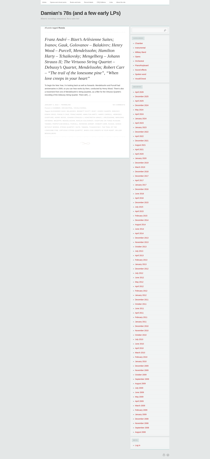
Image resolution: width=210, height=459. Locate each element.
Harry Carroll (105, 114)
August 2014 (140, 224)
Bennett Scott (84, 111)
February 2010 (141, 357)
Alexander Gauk (58, 111)
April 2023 (139, 123)
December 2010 (142, 326)
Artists (44, 2)
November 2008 (142, 423)
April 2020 (139, 154)
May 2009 (139, 397)
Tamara (84, 127)
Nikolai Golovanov (84, 121)
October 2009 (141, 375)
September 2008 (142, 428)
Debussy (116, 111)
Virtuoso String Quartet (71, 130)
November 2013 (142, 242)
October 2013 (141, 247)
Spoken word (140, 74)
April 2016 (139, 198)
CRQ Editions (101, 2)
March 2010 (140, 353)
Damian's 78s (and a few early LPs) (81, 13)
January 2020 (141, 158)
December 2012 (142, 269)
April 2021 (139, 149)
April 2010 (139, 348)
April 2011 (139, 313)
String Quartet (67, 127)
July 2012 (139, 273)
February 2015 (141, 216)
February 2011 (141, 317)
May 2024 (139, 110)
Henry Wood (60, 117)
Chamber (56, 108)
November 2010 (142, 330)
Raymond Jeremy (86, 124)
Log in (137, 445)
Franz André (76, 114)
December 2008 (142, 419)
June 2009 (139, 392)
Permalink (66, 105)
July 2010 (139, 339)
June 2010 (139, 344)
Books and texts (75, 2)
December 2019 (142, 163)
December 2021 (142, 141)
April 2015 (139, 211)
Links (111, 2)
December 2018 (142, 171)
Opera (137, 57)
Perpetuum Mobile (60, 124)
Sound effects (141, 70)
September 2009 (142, 379)
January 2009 (141, 414)
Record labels (88, 2)
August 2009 (140, 383)
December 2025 (142, 96)
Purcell (74, 124)
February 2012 (141, 291)
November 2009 (142, 370)
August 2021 (140, 145)
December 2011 (142, 300)
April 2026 (139, 92)
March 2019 (140, 167)
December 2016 (142, 189)
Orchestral (67, 108)
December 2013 (142, 238)
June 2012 (139, 277)
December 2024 (142, 105)
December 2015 (142, 202)
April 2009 (139, 401)
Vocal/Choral (80, 108)
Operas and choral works (58, 2)
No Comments (119, 105)
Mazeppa (57, 121)
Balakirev (71, 111)
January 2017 (141, 185)
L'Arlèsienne (108, 117)
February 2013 (141, 260)
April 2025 (139, 101)
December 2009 (142, 366)
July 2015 (139, 207)
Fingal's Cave (63, 114)
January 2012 (141, 295)
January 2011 (141, 322)
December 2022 (142, 132)
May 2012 (139, 282)
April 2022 (139, 136)
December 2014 (142, 220)
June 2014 (139, 229)
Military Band (140, 52)
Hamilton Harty (90, 114)
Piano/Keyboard (142, 65)
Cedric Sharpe (104, 111)
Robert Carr (101, 124)
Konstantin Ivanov (93, 117)
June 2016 (139, 194)
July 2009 (139, 388)
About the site (120, 2)
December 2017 (142, 176)
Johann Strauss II (75, 117)
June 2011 (139, 308)
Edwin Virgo (50, 114)
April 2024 (139, 114)
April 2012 (139, 286)
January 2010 (141, 361)
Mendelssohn (69, 121)
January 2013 (141, 264)
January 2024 (141, 118)
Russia (111, 124)
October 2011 (141, 304)
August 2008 (140, 432)
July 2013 (139, 251)
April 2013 (139, 255)
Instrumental (140, 48)
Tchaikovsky (95, 127)
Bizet (94, 111)
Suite (78, 127)
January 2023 (141, 127)
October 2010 (141, 335)
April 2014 (139, 233)
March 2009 (140, 406)
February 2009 (141, 410)
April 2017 (139, 180)
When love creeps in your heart (99, 130)
